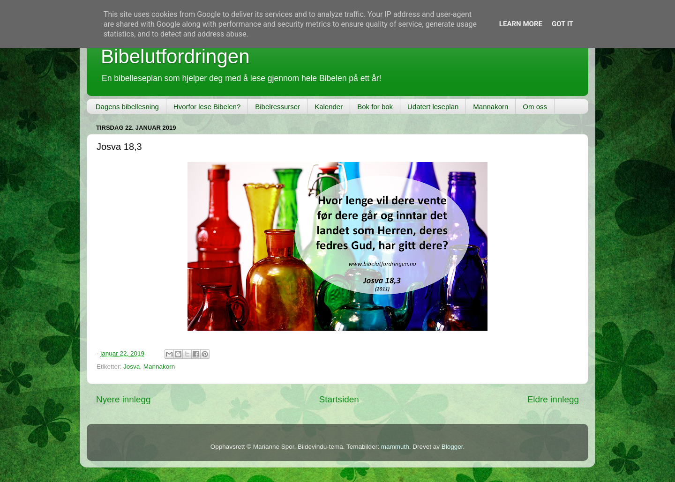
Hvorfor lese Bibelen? (206, 107)
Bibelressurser (277, 107)
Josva (131, 366)
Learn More (520, 24)
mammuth (395, 446)
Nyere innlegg (123, 399)
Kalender (329, 107)
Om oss (535, 107)
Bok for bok (375, 107)
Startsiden (339, 399)
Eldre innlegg (553, 399)
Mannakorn (490, 107)
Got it (562, 24)
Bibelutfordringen (175, 56)
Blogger (452, 446)
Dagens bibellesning (127, 107)
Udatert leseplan (432, 107)
